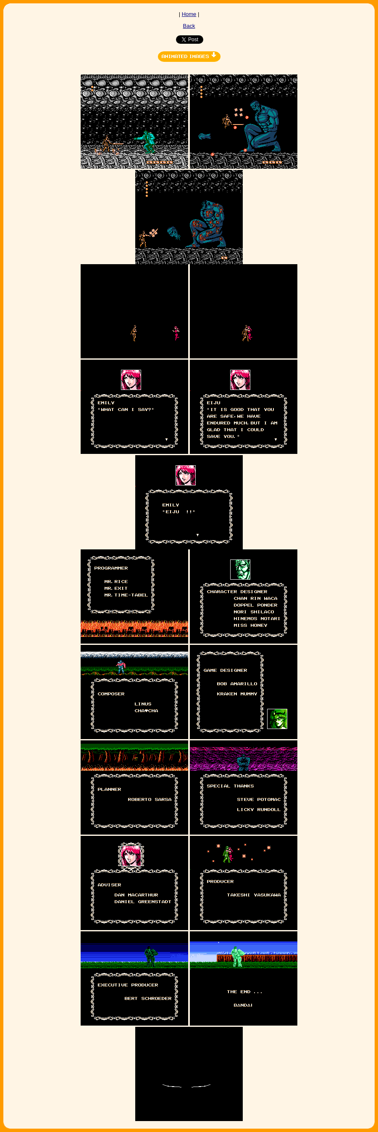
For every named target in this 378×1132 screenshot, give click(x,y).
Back (189, 26)
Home (189, 14)
